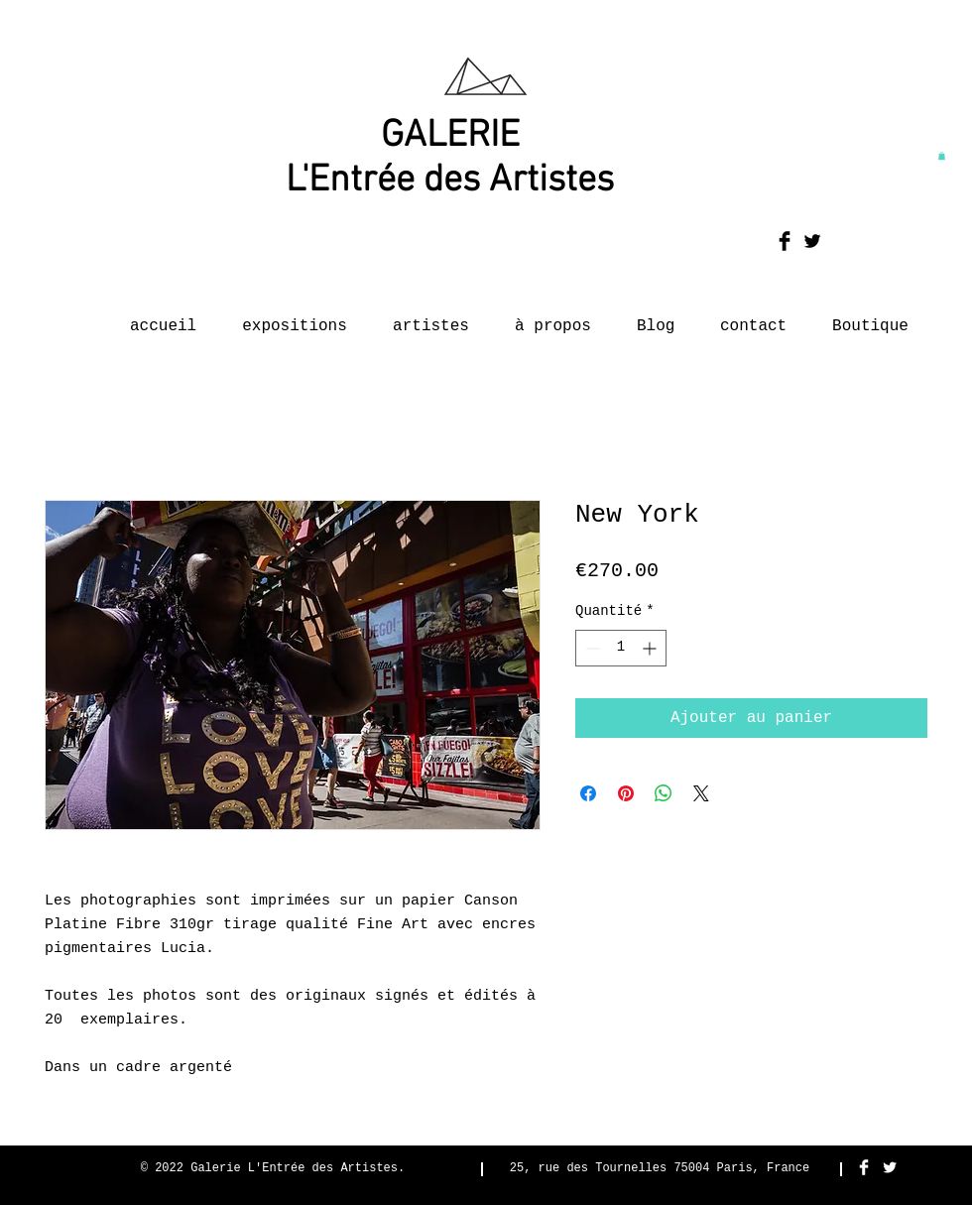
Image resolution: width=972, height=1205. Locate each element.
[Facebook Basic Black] (784, 241)
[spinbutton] (621, 648)
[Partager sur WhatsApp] (663, 793)
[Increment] (651, 648)
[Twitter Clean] (890, 1167)
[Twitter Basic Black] (812, 241)
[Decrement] (590, 648)
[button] (941, 156)
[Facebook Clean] (864, 1167)
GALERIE (450, 136)
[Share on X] (701, 793)
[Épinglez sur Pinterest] (626, 793)
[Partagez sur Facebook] (588, 793)
